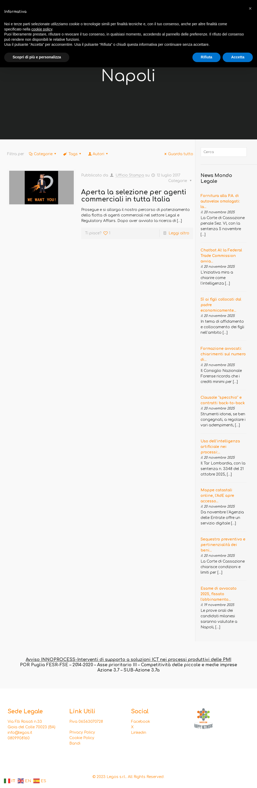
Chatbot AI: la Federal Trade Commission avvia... (221, 255)
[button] (250, 8)
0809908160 (19, 738)
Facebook (140, 722)
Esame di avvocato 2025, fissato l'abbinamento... (219, 594)
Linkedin (138, 733)
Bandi (74, 743)
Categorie (43, 154)
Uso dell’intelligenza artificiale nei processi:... (220, 446)
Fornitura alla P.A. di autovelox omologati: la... (220, 201)
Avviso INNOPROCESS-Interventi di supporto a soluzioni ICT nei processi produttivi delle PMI (128, 659)
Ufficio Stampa (130, 175)
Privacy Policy (82, 732)
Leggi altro (179, 233)
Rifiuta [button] (206, 57)
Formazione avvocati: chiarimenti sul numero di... (223, 354)
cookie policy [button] (42, 29)
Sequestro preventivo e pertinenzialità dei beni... (223, 544)
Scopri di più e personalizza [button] (37, 57)
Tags (72, 154)
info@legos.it (20, 733)
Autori (98, 154)
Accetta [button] (237, 57)
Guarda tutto (178, 154)
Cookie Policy (81, 738)
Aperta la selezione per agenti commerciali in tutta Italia (133, 196)
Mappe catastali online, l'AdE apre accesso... (217, 495)
